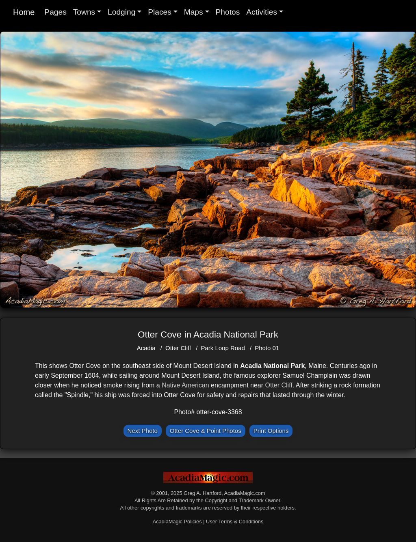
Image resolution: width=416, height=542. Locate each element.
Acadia (146, 347)
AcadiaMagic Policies (177, 521)
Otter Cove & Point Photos (205, 430)
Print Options (271, 430)
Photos (228, 12)
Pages (55, 12)
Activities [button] (261, 12)
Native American (185, 385)
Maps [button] (193, 12)
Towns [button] (84, 12)
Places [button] (159, 12)
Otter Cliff (178, 347)
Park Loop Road (223, 347)
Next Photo (143, 430)
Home (24, 12)
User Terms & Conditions (234, 521)
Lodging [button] (121, 12)
